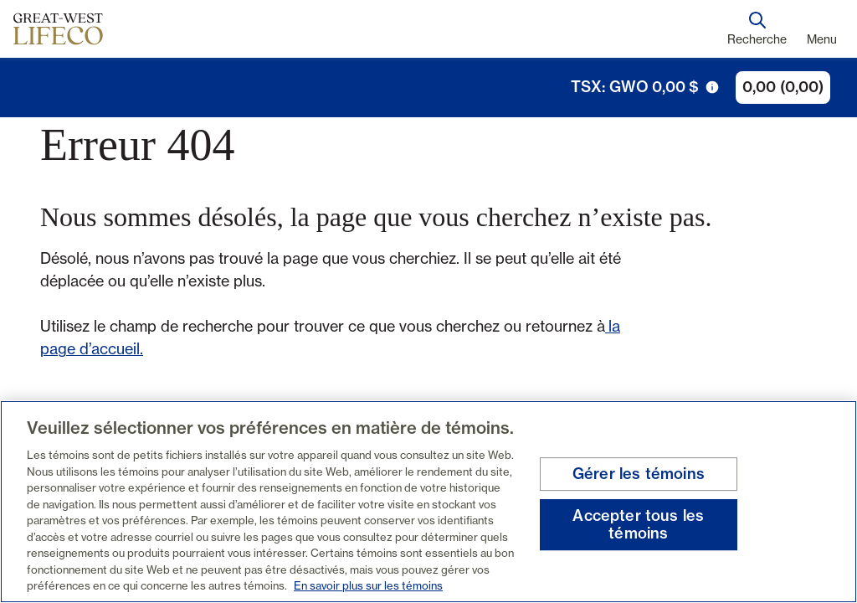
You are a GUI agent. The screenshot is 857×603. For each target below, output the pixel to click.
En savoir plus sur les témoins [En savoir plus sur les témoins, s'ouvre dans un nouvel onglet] (368, 585)
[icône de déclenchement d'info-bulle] (712, 87)
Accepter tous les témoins (638, 525)
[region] (428, 501)
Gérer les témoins (638, 473)
